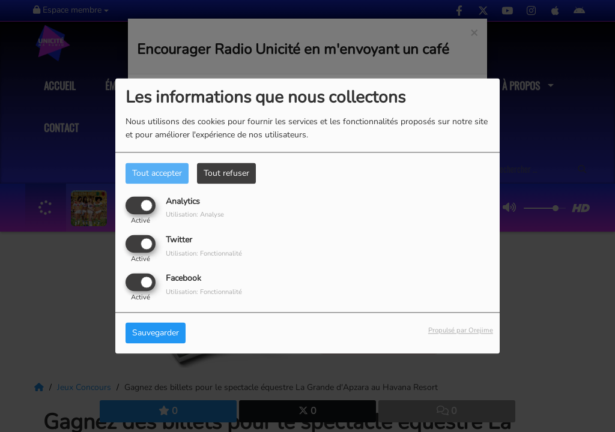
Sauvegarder (155, 333)
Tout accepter (157, 173)
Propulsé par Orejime (460, 330)
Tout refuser (226, 173)
